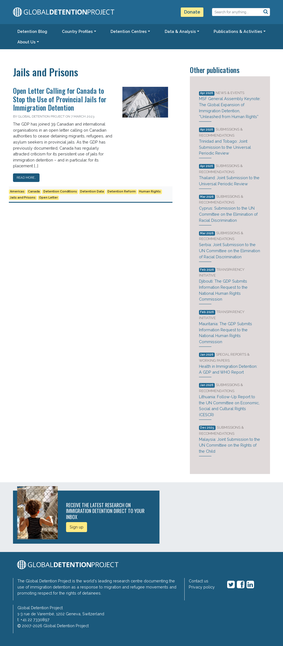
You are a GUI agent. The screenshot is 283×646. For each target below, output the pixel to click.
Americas (17, 191)
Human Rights (150, 191)
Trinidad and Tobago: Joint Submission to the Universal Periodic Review (225, 147)
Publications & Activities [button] (238, 31)
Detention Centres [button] (129, 31)
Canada (34, 191)
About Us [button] (26, 42)
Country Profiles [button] (77, 31)
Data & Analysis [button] (180, 31)
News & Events (230, 93)
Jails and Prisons (22, 197)
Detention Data (92, 191)
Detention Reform (122, 191)
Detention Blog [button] (32, 31)
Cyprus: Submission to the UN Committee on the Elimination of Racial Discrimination (228, 214)
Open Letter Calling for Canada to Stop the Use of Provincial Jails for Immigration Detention (59, 98)
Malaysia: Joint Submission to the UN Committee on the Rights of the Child (229, 445)
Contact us (198, 581)
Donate (192, 12)
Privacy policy (202, 587)
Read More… (26, 177)
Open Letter (48, 197)
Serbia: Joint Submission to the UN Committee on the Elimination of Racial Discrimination (229, 250)
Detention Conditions (60, 191)
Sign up (76, 527)
